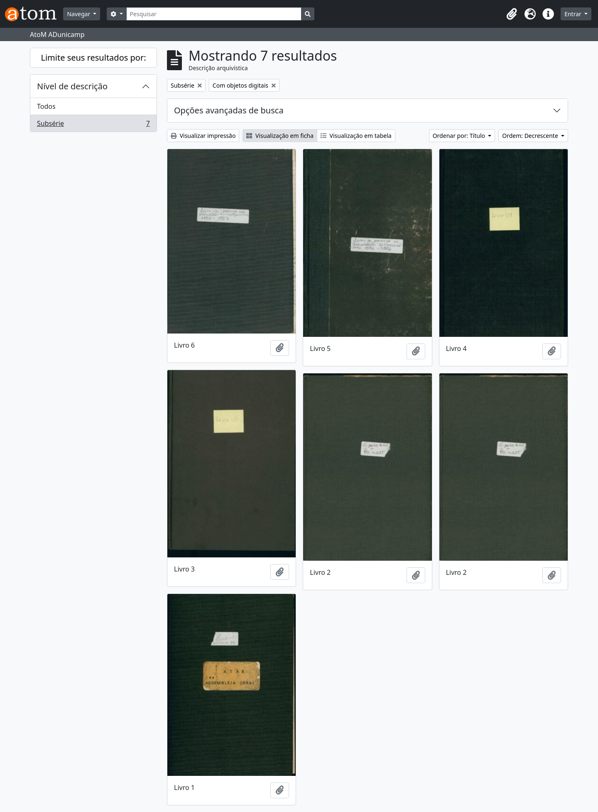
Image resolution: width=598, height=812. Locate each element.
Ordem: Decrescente (530, 136)
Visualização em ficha (280, 136)
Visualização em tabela (356, 136)
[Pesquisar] (214, 13)
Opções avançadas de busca (229, 110)
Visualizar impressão (203, 136)
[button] (511, 14)
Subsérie (93, 125)
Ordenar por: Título (460, 136)
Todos (46, 106)
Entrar (573, 14)
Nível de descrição (72, 86)
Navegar (79, 14)
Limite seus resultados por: (93, 57)
